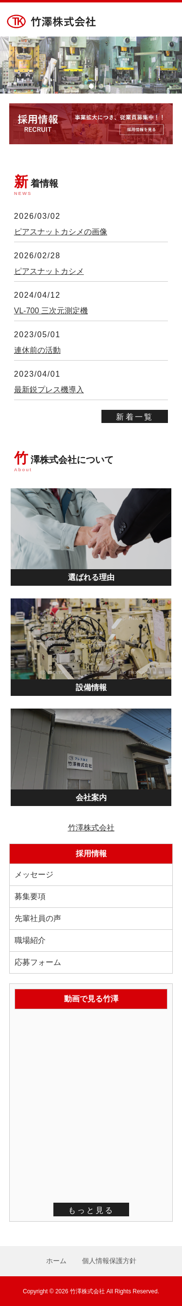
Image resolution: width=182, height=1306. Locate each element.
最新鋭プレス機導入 (49, 389)
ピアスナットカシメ (49, 271)
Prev (12, 65)
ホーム (56, 1261)
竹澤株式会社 (91, 828)
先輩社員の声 (38, 918)
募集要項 (30, 896)
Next (169, 65)
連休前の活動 (37, 350)
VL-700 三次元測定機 (51, 311)
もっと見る (91, 1210)
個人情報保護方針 (109, 1261)
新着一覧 (134, 417)
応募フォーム (38, 962)
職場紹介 (30, 940)
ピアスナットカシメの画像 (60, 232)
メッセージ (34, 874)
